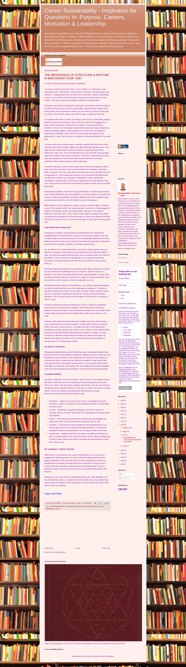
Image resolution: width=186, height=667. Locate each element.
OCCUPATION (69, 506)
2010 (122, 461)
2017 (122, 418)
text (122, 298)
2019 (122, 411)
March (124, 446)
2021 (122, 404)
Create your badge (123, 262)
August (125, 431)
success (101, 506)
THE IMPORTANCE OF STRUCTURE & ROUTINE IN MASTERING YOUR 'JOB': (76, 76)
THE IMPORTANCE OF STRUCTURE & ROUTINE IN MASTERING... (131, 440)
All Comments (51, 64)
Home (78, 548)
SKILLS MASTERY (93, 506)
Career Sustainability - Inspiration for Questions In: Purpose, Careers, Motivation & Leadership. (90, 17)
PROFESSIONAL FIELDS (81, 506)
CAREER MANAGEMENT (57, 506)
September (126, 428)
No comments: (87, 503)
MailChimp (132, 304)
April (124, 435)
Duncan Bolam (122, 257)
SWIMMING (49, 509)
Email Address (124, 278)
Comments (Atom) (59, 552)
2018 (122, 414)
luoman (96, 656)
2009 (122, 464)
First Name (123, 285)
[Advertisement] (77, 529)
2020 (122, 407)
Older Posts (106, 548)
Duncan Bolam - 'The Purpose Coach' (130, 194)
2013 (122, 450)
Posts (48, 60)
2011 (122, 457)
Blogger (111, 656)
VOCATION (56, 509)
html (122, 295)
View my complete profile (126, 249)
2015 (122, 421)
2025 (122, 400)
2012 (122, 454)
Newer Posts (49, 548)
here (120, 383)
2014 (122, 425)
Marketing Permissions (127, 308)
